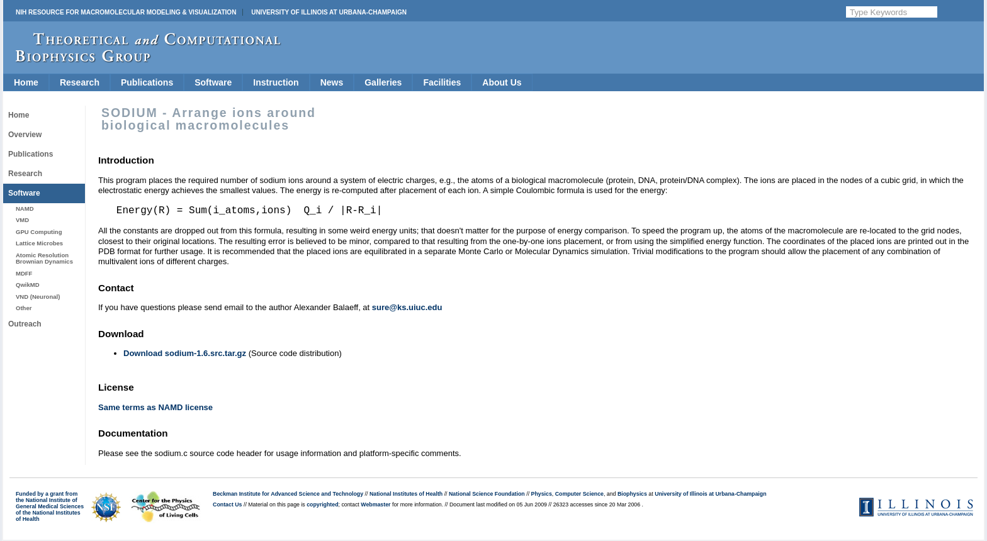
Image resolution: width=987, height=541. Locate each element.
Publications (147, 82)
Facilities (442, 82)
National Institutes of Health (406, 494)
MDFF (24, 273)
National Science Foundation (487, 494)
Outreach (25, 324)
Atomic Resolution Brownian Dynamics (44, 258)
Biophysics (632, 494)
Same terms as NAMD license (155, 407)
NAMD (25, 208)
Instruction (275, 82)
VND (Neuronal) (38, 296)
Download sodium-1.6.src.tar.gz (184, 353)
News (332, 82)
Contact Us (227, 504)
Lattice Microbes (39, 243)
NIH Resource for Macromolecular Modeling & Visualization (126, 12)
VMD (22, 219)
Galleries (383, 82)
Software (213, 82)
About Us (501, 82)
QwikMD (28, 284)
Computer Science (579, 494)
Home (26, 82)
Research (79, 82)
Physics (541, 494)
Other (23, 307)
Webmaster (375, 504)
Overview (25, 134)
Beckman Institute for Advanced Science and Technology (288, 494)
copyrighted (322, 504)
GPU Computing (39, 231)
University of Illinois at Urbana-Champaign (329, 12)
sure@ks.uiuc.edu (407, 307)
